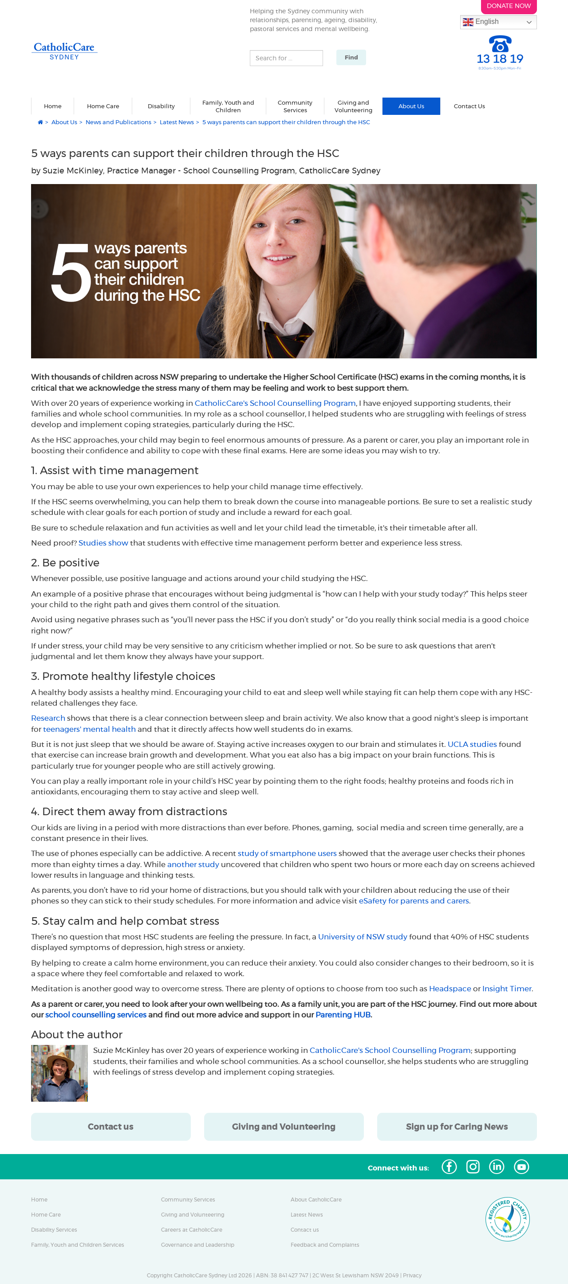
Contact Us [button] (469, 106)
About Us (64, 122)
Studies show (103, 543)
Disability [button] (161, 106)
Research (48, 718)
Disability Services (54, 1230)
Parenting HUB (343, 1015)
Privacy (412, 1276)
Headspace (450, 988)
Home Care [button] (103, 106)
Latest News (177, 122)
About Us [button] (411, 106)
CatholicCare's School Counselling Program (275, 403)
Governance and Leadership (197, 1245)
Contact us (305, 1230)
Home (53, 106)
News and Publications (118, 122)
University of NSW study (362, 936)
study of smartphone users (287, 853)
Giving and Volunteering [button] (353, 106)
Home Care (46, 1215)
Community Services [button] (295, 106)
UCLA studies (472, 744)
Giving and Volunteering (193, 1215)
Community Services (188, 1200)
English (481, 22)
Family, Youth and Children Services (77, 1245)
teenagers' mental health (89, 729)
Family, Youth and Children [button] (228, 106)
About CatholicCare (316, 1200)
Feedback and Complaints (325, 1245)
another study (193, 864)
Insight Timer (507, 988)
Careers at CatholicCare (191, 1230)
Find (351, 57)
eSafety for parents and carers (414, 901)
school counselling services (95, 1015)
